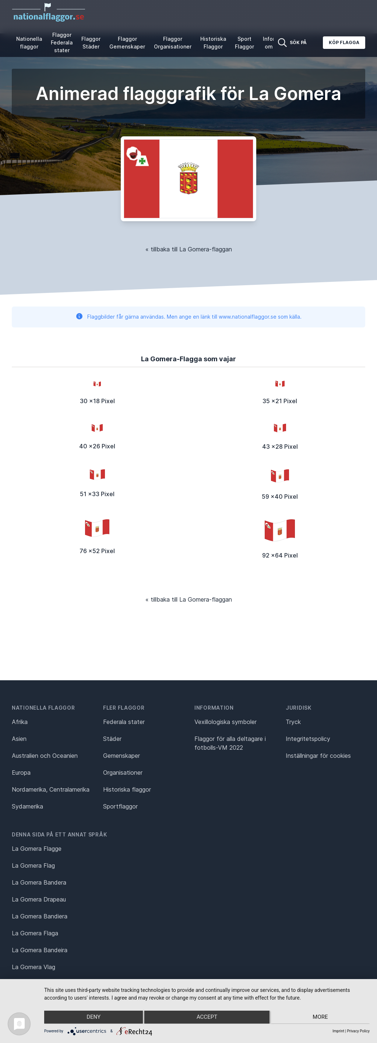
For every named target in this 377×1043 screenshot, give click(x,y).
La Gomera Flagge (36, 848)
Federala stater (124, 721)
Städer (112, 738)
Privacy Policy (358, 1031)
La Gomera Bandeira (39, 950)
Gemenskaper (121, 755)
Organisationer (122, 772)
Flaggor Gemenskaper (127, 43)
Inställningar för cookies (318, 755)
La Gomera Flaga (35, 933)
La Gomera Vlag (33, 967)
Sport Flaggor (244, 43)
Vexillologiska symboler (225, 721)
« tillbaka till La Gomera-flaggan (188, 249)
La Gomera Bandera (39, 882)
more (321, 1017)
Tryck (293, 721)
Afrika (20, 721)
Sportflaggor (120, 806)
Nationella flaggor (29, 43)
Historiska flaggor (127, 789)
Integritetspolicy (308, 738)
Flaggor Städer (91, 43)
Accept (207, 1017)
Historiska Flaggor (213, 43)
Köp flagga (344, 42)
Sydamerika (27, 806)
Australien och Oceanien (45, 755)
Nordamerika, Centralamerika (50, 789)
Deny (92, 1017)
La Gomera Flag (33, 865)
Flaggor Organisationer (172, 43)
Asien (19, 738)
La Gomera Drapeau (39, 899)
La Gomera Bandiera (39, 916)
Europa (21, 772)
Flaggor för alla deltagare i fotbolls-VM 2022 (230, 743)
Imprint (338, 1031)
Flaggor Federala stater (62, 42)
